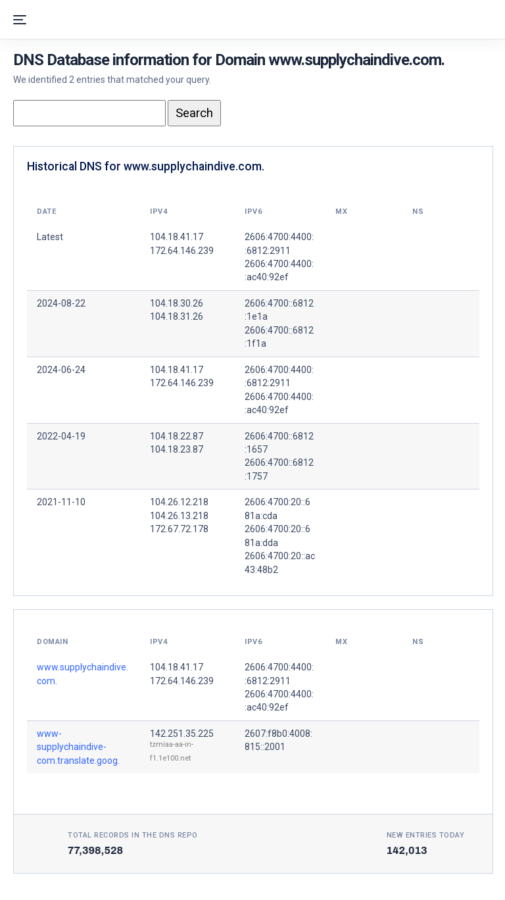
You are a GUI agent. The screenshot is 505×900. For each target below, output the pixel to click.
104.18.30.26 (176, 303)
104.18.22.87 (176, 436)
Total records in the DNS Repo (133, 835)
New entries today (426, 835)
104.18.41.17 (176, 369)
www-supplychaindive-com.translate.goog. (78, 747)
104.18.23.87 (176, 449)
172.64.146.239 (182, 383)
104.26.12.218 (179, 502)
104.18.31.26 (176, 316)
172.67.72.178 (179, 529)
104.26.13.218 (179, 516)
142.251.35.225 (182, 733)
